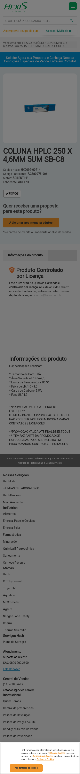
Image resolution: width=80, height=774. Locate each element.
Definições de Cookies (43, 756)
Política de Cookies (56, 753)
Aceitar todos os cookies (26, 768)
